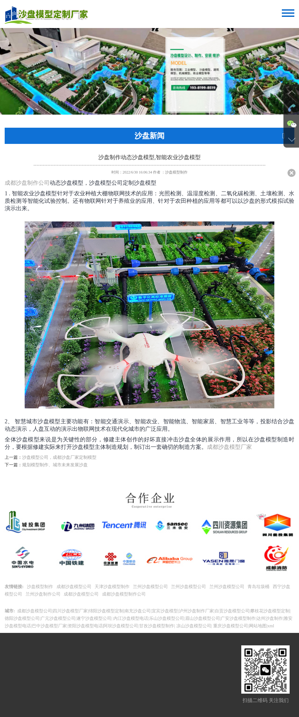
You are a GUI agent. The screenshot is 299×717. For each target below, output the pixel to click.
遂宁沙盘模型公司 (93, 618)
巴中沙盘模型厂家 (49, 626)
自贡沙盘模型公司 (232, 611)
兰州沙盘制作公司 (44, 594)
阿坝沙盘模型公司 (120, 626)
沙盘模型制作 (40, 586)
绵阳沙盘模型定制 (106, 611)
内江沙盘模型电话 (130, 618)
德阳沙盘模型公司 (22, 618)
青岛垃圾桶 (259, 586)
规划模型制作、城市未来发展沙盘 (55, 465)
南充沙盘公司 (138, 611)
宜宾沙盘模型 (165, 611)
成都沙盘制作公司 (27, 183)
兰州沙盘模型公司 (151, 586)
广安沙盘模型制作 (238, 618)
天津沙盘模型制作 (113, 586)
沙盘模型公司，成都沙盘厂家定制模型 (59, 457)
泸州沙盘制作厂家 (196, 611)
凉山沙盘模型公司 (193, 626)
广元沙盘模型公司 (58, 618)
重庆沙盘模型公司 (230, 626)
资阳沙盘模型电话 (85, 626)
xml (270, 626)
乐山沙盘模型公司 (166, 618)
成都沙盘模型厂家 (229, 447)
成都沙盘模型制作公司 (124, 594)
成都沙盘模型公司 (74, 586)
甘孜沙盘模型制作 (156, 626)
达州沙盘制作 (270, 618)
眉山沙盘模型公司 (202, 618)
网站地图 (258, 626)
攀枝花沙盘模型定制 (270, 611)
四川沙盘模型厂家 (70, 611)
